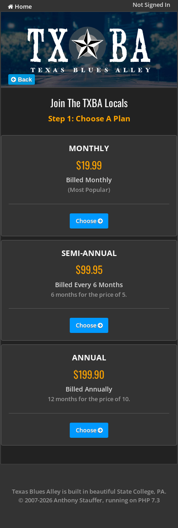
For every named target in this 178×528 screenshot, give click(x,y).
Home (20, 6)
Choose (89, 221)
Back (21, 79)
